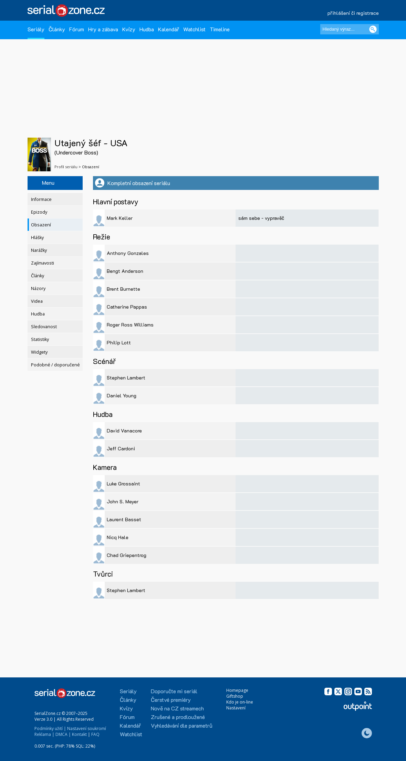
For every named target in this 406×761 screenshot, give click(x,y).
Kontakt (79, 734)
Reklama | (44, 734)
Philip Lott (119, 342)
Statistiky (40, 339)
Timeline (220, 29)
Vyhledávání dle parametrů (181, 725)
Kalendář (168, 29)
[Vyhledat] (373, 29)
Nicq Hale (117, 537)
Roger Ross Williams (130, 324)
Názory (38, 288)
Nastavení (236, 708)
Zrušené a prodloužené (178, 716)
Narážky (39, 250)
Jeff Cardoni (121, 448)
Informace (41, 199)
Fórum (76, 29)
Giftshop (234, 696)
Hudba (146, 29)
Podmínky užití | (50, 728)
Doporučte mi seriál (174, 691)
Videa (37, 301)
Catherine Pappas (127, 306)
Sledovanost (44, 327)
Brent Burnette (123, 289)
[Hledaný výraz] (349, 29)
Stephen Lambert (126, 377)
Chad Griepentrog (126, 555)
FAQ (95, 734)
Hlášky (37, 237)
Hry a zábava (103, 29)
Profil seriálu (65, 166)
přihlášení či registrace (353, 13)
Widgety (39, 352)
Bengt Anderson (125, 271)
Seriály (36, 29)
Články (57, 29)
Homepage (237, 690)
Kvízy (128, 29)
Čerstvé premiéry (171, 699)
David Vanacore (124, 430)
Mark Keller (120, 218)
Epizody (39, 212)
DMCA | (63, 734)
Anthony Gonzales (128, 253)
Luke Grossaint (123, 483)
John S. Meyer (122, 501)
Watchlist (194, 29)
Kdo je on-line (239, 702)
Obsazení (41, 225)
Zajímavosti (42, 263)
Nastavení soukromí (86, 728)
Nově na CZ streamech (177, 708)
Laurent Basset (124, 519)
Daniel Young (121, 395)
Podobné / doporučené (55, 365)
